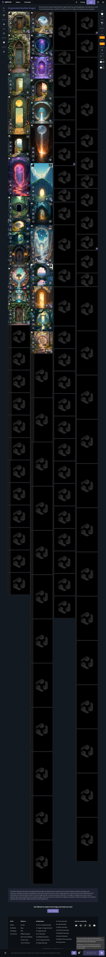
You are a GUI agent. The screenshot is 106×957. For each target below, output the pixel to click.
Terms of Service (25, 943)
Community (13, 934)
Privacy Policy (24, 940)
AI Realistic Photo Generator (64, 939)
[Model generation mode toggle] (79, 953)
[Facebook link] (85, 925)
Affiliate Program (25, 934)
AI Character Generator (62, 930)
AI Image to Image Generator (44, 928)
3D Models (13, 928)
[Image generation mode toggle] (73, 953)
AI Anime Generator (61, 921)
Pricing (22, 925)
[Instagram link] (80, 925)
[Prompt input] (39, 953)
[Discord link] (76, 925)
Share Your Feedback (26, 937)
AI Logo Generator (61, 924)
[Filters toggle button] (5, 953)
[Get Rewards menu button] (76, 2)
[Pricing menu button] (82, 2)
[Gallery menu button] (18, 2)
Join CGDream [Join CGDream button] (53, 911)
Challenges (13, 931)
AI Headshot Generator (62, 933)
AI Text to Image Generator (43, 925)
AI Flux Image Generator (43, 940)
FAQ (22, 931)
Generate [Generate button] (91, 953)
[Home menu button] (6, 2)
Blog (22, 928)
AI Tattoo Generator (61, 927)
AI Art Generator (40, 934)
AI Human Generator (62, 936)
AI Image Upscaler (41, 931)
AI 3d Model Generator (42, 937)
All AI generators (60, 942)
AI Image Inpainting (41, 943)
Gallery (12, 925)
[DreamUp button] (101, 953)
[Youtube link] (94, 925)
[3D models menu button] (27, 2)
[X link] (89, 925)
